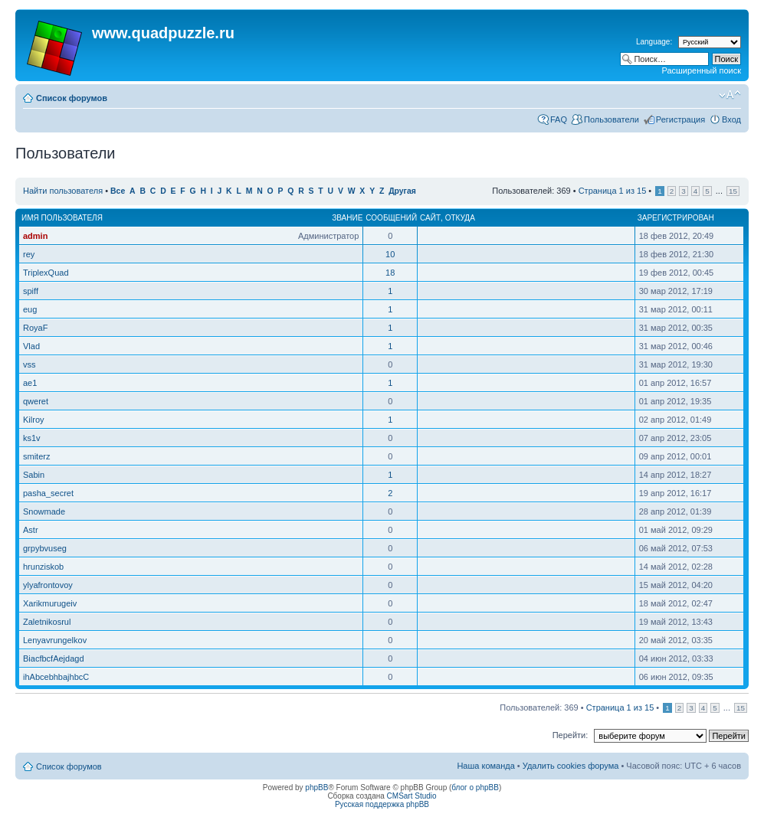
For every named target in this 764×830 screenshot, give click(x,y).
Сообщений (391, 218)
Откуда (460, 218)
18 (390, 272)
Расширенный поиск (701, 70)
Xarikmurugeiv (50, 603)
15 (733, 191)
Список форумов (71, 98)
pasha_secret (48, 493)
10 (390, 254)
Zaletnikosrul (46, 621)
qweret (35, 401)
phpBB (316, 787)
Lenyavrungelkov (55, 640)
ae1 (30, 382)
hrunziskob (43, 566)
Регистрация (680, 119)
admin (35, 235)
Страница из (613, 190)
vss (29, 364)
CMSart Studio (412, 796)
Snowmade (44, 511)
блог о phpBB (475, 787)
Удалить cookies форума (571, 765)
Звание (347, 218)
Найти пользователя (63, 190)
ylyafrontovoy (48, 585)
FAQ (558, 119)
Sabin (33, 474)
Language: (654, 42)
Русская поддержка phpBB (382, 804)
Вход (731, 119)
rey (28, 254)
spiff (30, 291)
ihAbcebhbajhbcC (56, 676)
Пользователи (611, 119)
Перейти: (571, 735)
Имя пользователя (62, 218)
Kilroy (33, 419)
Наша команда (485, 765)
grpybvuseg (45, 548)
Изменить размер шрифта (730, 95)
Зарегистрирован (676, 218)
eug (30, 309)
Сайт (430, 218)
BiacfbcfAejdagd (53, 658)
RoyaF (35, 327)
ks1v (32, 438)
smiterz (36, 456)
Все (117, 191)
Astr (30, 529)
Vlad (31, 346)
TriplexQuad (46, 272)
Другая (402, 191)
